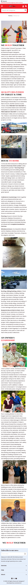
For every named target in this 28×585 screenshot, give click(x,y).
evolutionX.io (17, 583)
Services (3, 565)
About (3, 574)
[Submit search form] (25, 10)
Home (10, 16)
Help (2, 570)
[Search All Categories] (14, 10)
